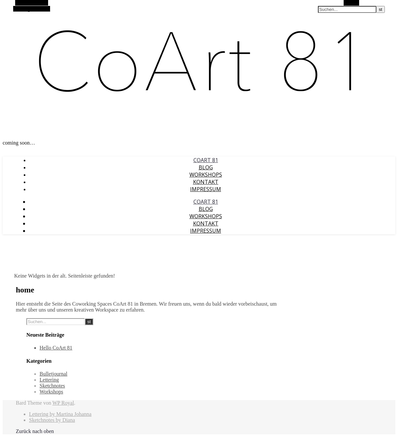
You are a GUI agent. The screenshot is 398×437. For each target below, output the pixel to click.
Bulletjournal (53, 374)
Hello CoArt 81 (56, 348)
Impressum (205, 189)
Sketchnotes (52, 385)
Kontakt (205, 181)
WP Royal (63, 403)
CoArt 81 (205, 160)
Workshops (205, 174)
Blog (206, 167)
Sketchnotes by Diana (52, 420)
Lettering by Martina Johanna (60, 414)
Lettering (49, 380)
